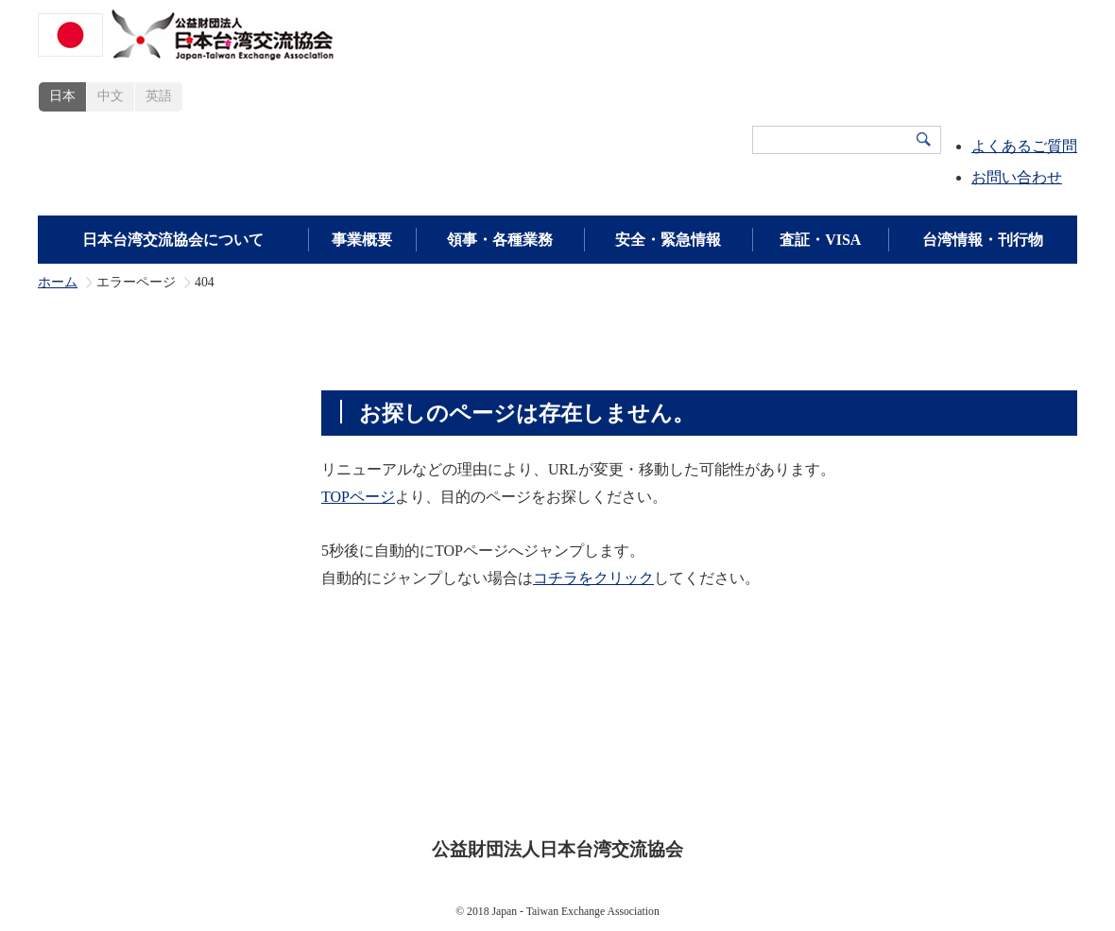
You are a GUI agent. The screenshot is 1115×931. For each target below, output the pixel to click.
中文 (110, 96)
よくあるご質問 (1024, 146)
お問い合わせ (1016, 177)
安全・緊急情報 (668, 240)
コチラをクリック (593, 578)
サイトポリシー (421, 791)
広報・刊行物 (847, 761)
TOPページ (358, 497)
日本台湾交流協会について (173, 240)
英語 (159, 96)
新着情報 (951, 761)
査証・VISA (820, 240)
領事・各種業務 (500, 240)
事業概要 (362, 240)
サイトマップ (715, 791)
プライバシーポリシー (572, 791)
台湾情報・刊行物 (982, 240)
